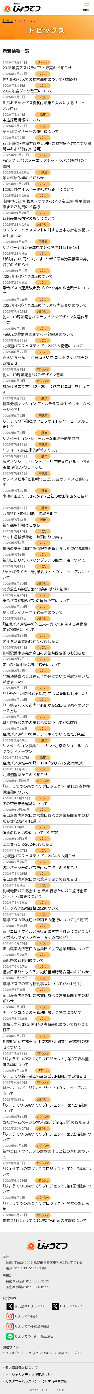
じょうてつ (13, 12)
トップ (8, 21)
